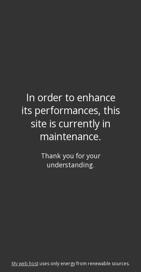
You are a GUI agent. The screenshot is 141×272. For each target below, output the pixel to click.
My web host (25, 263)
